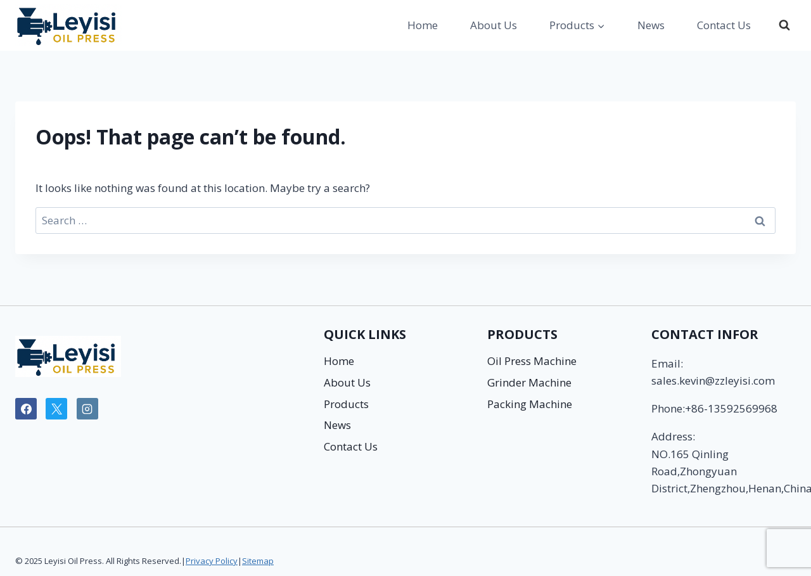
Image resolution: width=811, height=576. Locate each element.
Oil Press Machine (532, 361)
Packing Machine (529, 404)
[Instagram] (87, 408)
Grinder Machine (529, 382)
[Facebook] (26, 408)
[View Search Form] (784, 25)
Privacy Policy (212, 560)
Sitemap (258, 560)
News (651, 25)
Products (346, 404)
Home (422, 25)
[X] (56, 408)
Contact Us (724, 25)
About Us (493, 25)
